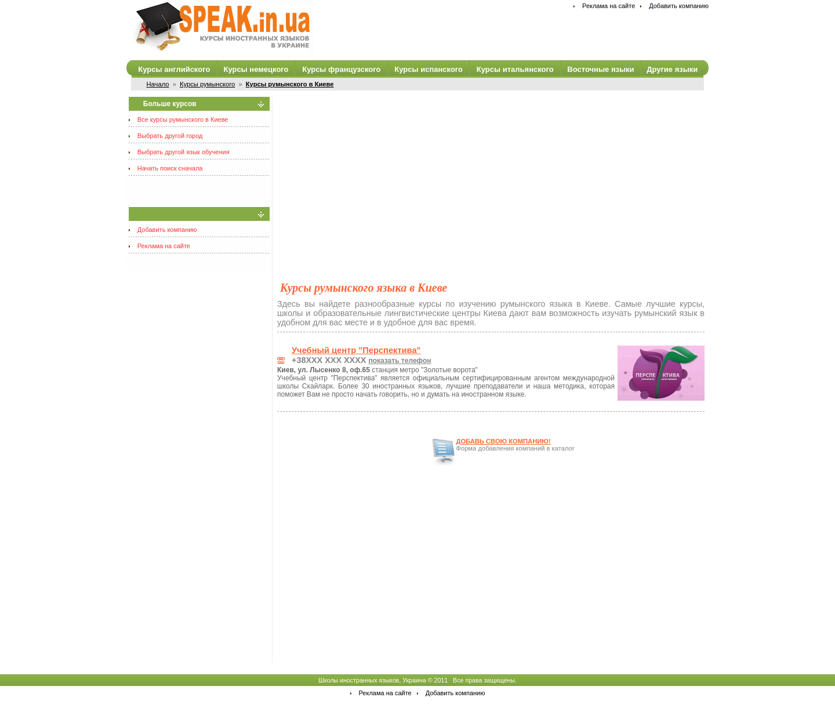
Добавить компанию (679, 5)
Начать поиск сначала (170, 168)
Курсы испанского (428, 69)
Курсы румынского (207, 84)
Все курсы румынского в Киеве (182, 119)
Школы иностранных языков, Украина (372, 680)
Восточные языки (600, 69)
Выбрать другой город (170, 135)
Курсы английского (174, 69)
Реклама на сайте (608, 5)
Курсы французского (341, 69)
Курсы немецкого (255, 69)
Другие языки (672, 69)
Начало (158, 84)
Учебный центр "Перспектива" (356, 350)
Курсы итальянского (515, 69)
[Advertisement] (491, 178)
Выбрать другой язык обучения (183, 151)
